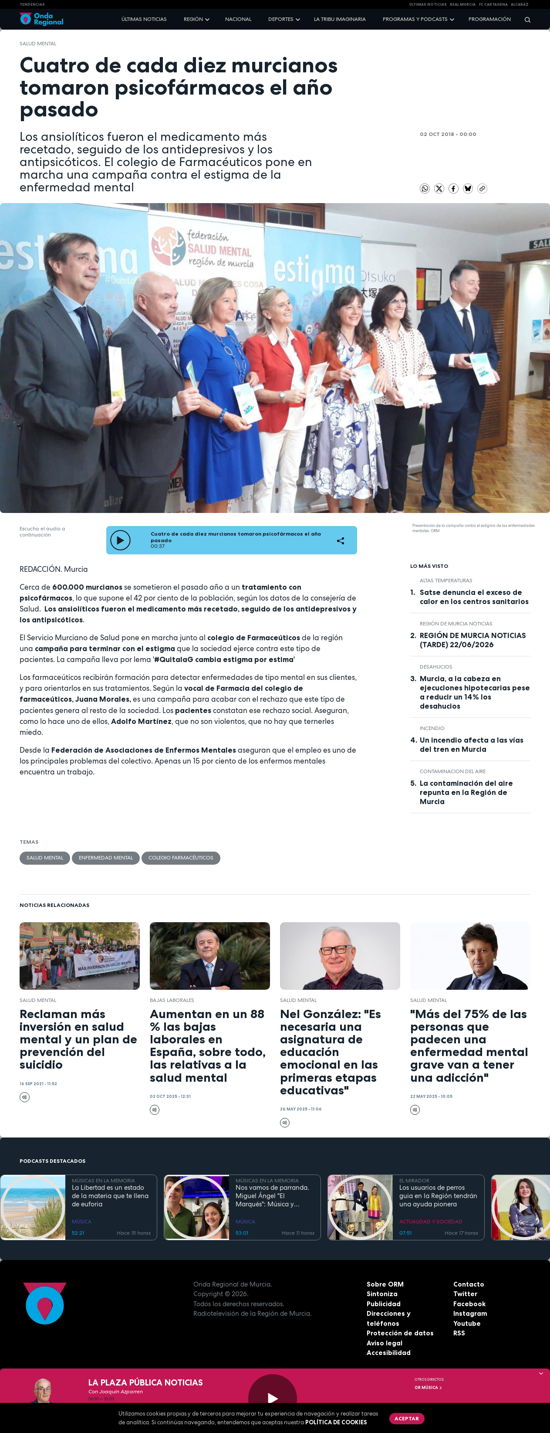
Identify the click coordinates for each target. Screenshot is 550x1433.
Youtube (467, 1323)
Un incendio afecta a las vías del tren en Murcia (471, 745)
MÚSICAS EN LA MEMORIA (103, 1180)
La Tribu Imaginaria (340, 19)
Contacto (468, 1284)
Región (193, 19)
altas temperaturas (446, 580)
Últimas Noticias (428, 4)
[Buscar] (524, 19)
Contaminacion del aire (453, 771)
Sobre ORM (385, 1284)
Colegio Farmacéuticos (180, 857)
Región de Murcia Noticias (456, 623)
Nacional (238, 19)
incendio (432, 728)
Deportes (281, 19)
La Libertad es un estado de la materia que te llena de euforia (110, 1196)
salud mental (38, 43)
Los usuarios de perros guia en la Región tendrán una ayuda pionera (438, 1196)
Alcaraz (520, 4)
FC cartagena (493, 4)
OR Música (428, 1387)
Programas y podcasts (415, 19)
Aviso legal (384, 1343)
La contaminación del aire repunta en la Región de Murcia (466, 792)
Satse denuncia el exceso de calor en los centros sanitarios (474, 597)
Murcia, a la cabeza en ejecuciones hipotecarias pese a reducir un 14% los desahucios (475, 692)
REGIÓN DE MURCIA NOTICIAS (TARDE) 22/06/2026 (473, 640)
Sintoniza (382, 1294)
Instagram (470, 1313)
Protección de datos (400, 1333)
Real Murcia (463, 4)
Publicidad (384, 1304)
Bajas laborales (172, 1000)
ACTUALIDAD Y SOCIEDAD (430, 1221)
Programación (490, 19)
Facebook (469, 1304)
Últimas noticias (144, 19)
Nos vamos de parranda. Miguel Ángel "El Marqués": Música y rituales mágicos (272, 1196)
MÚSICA (81, 1221)
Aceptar (407, 1418)
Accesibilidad (389, 1352)
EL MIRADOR (414, 1180)
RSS (459, 1333)
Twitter (465, 1294)
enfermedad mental (106, 857)
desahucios (436, 666)
